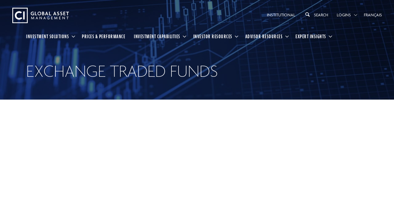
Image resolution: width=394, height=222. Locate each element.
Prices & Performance (103, 36)
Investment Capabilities (157, 36)
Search (316, 14)
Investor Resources (212, 36)
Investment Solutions (47, 36)
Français (373, 14)
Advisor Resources (264, 36)
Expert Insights (311, 36)
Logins (344, 14)
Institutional (281, 14)
